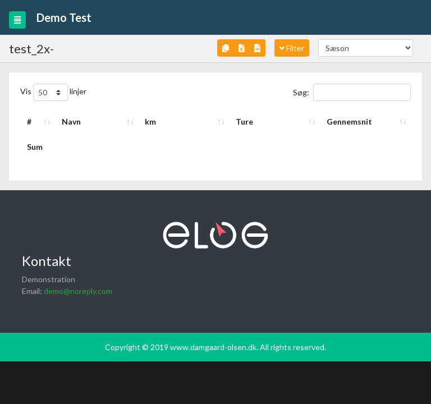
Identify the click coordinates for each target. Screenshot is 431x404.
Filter (291, 48)
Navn (71, 121)
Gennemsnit (349, 121)
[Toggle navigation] (17, 20)
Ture (244, 121)
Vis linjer (53, 92)
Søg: (352, 92)
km (150, 121)
